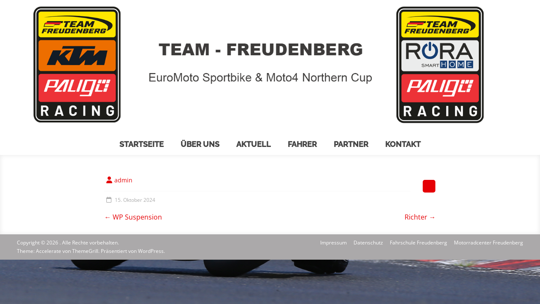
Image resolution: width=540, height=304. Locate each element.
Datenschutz (368, 242)
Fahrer (302, 144)
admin (123, 180)
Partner (351, 144)
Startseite (141, 144)
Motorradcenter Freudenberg (488, 242)
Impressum (333, 242)
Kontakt (403, 144)
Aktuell (253, 144)
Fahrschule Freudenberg (418, 242)
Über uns (200, 144)
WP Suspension (133, 217)
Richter (420, 217)
